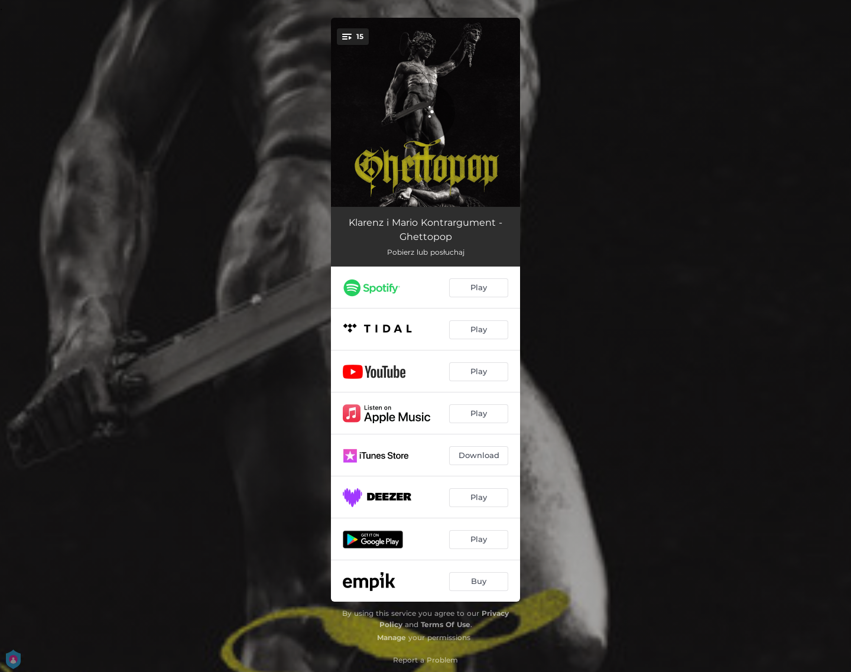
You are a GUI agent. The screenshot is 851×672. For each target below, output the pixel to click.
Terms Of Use (445, 624)
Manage (391, 637)
